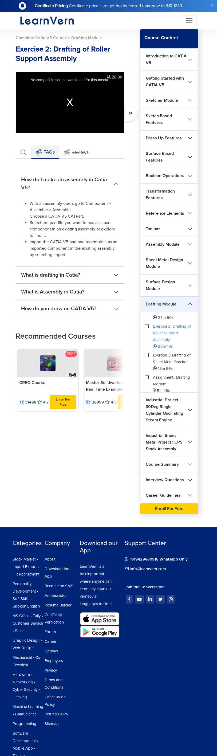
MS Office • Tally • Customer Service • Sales (28, 623)
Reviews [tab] (76, 152)
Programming (24, 723)
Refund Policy (56, 714)
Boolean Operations (165, 175)
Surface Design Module (160, 285)
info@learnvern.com (145, 568)
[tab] (23, 152)
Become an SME (59, 585)
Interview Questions (165, 480)
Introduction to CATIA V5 (166, 59)
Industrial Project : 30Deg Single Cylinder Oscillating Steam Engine (164, 410)
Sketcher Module (162, 100)
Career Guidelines (163, 495)
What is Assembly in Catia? (52, 292)
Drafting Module (161, 304)
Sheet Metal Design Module (164, 263)
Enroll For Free (63, 402)
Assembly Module (163, 244)
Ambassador (56, 595)
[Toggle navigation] (189, 20)
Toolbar (153, 229)
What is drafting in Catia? (50, 275)
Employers (54, 660)
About (50, 559)
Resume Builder (58, 605)
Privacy (51, 670)
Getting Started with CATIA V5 (165, 82)
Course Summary (162, 464)
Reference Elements (165, 213)
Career (50, 641)
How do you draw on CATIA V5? (58, 308)
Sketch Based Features (159, 119)
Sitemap (52, 723)
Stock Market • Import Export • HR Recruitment (26, 567)
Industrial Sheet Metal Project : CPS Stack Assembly (164, 442)
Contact (51, 651)
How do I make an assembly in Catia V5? (64, 184)
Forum (50, 631)
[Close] (212, 5)
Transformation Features (160, 195)
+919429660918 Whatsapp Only (156, 559)
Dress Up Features (164, 138)
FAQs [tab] (45, 152)
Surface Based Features (160, 157)
